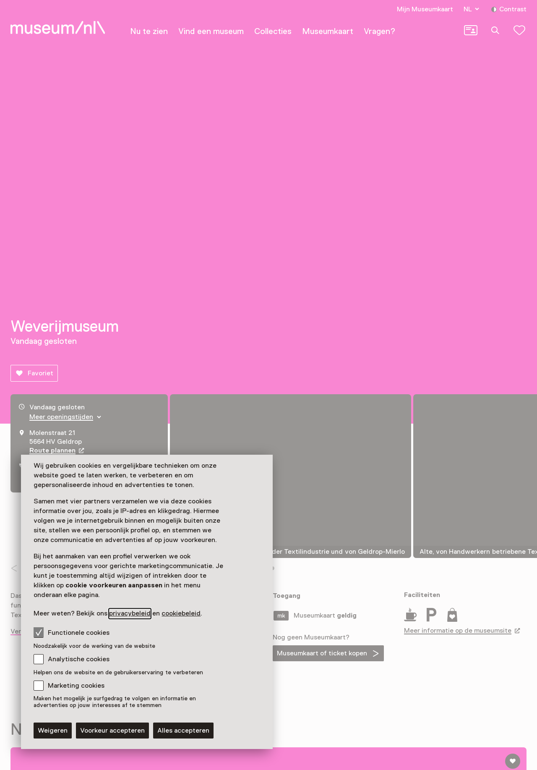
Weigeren (53, 730)
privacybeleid (130, 613)
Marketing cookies (76, 685)
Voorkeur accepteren (112, 730)
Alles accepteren (183, 730)
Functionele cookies (71, 632)
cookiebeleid (181, 613)
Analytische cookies (78, 659)
